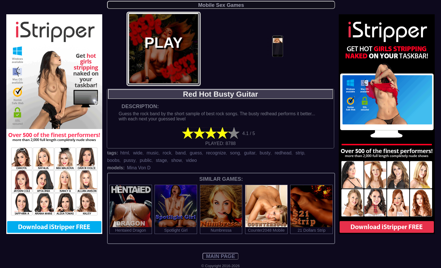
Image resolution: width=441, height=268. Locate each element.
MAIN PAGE (220, 256)
